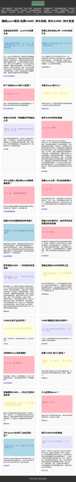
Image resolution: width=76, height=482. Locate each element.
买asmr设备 (37, 8)
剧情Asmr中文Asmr (13, 10)
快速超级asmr (48, 8)
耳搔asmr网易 (64, 10)
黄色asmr (44, 420)
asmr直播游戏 (8, 256)
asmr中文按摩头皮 (9, 76)
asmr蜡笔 (46, 10)
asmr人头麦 (28, 8)
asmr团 (28, 12)
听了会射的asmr (8, 108)
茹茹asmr (6, 311)
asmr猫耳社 (45, 255)
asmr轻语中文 (46, 67)
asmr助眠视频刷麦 (9, 211)
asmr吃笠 (21, 12)
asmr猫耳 (12, 12)
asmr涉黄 (44, 343)
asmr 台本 (45, 470)
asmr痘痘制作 (8, 383)
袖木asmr (24, 10)
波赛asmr (44, 378)
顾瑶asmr (6, 423)
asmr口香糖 (18, 8)
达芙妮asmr (45, 294)
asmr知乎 (6, 465)
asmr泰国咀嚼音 (60, 12)
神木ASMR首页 (7, 8)
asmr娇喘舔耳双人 (35, 10)
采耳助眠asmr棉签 (60, 8)
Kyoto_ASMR (37, 12)
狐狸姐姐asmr (48, 12)
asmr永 (6, 343)
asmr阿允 (44, 209)
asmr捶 (6, 149)
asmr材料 (44, 171)
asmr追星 (55, 10)
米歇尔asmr (45, 108)
